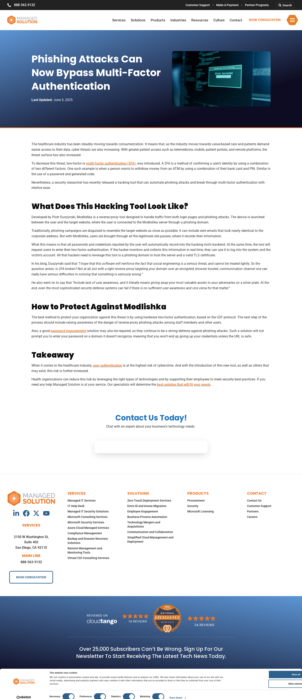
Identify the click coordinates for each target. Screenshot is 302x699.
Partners (253, 511)
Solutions (138, 20)
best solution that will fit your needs (183, 384)
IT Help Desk (76, 506)
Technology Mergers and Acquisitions (143, 524)
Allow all (259, 672)
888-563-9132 (31, 562)
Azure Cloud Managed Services (88, 527)
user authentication (107, 365)
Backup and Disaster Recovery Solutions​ (88, 541)
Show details (175, 695)
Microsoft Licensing (200, 511)
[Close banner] (298, 669)
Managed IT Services (82, 500)
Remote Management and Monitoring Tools (85, 550)
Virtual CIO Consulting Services (88, 558)
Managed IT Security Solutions (88, 511)
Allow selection (259, 681)
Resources (199, 20)
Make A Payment (227, 5)
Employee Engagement (142, 511)
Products (158, 20)
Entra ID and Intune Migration (146, 506)
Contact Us (254, 500)
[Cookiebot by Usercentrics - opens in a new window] (23, 695)
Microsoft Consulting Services (88, 517)
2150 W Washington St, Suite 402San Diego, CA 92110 (31, 542)
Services (119, 20)
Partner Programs (257, 5)
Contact (236, 20)
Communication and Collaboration (150, 532)
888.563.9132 (24, 5)
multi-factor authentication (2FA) (111, 163)
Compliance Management (85, 533)
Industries (178, 20)
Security (192, 506)
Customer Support (198, 5)
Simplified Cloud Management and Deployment (150, 539)
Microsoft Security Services (86, 522)
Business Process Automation (147, 517)
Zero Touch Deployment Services (149, 500)
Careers (252, 517)
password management (68, 331)
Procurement (196, 500)
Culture (219, 20)
